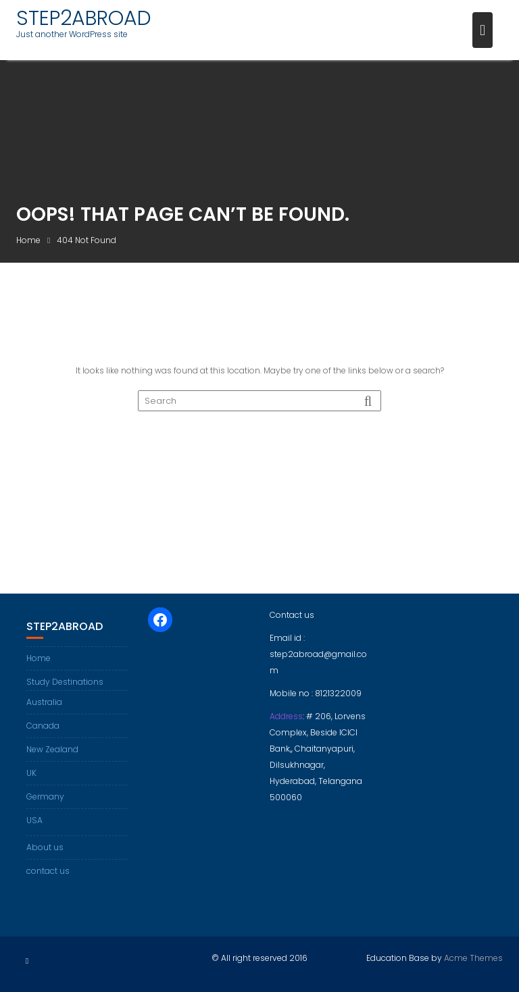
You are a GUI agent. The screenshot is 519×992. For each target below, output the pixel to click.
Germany (45, 796)
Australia (44, 702)
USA (34, 820)
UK (31, 773)
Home (38, 658)
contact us (48, 871)
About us (45, 847)
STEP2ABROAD (83, 18)
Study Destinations (64, 681)
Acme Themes (473, 958)
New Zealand (52, 749)
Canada (42, 725)
